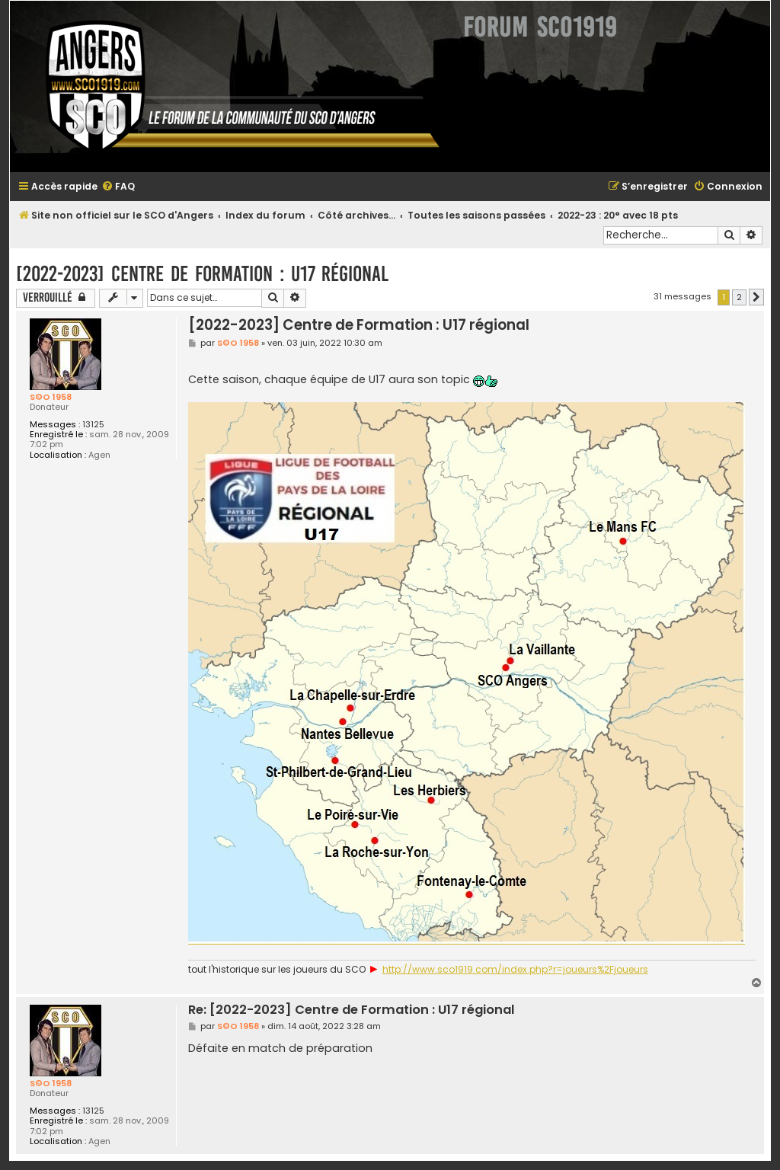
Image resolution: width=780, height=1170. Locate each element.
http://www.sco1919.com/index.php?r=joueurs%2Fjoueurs (515, 970)
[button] (756, 297)
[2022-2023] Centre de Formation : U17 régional (202, 274)
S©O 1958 (51, 397)
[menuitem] (118, 187)
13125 (93, 425)
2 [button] (739, 297)
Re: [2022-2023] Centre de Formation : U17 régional (351, 1010)
